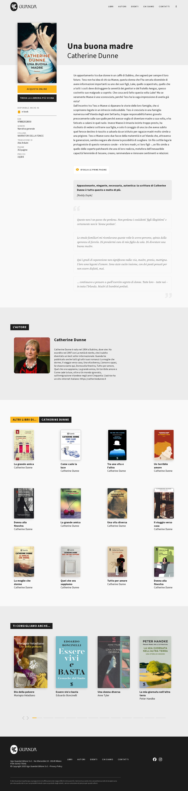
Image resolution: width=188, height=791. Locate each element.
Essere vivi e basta (67, 692)
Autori (122, 6)
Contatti (164, 6)
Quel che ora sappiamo (68, 582)
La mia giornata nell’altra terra (155, 693)
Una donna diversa (109, 692)
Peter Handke (147, 699)
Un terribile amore (161, 465)
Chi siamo (148, 6)
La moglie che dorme (22, 582)
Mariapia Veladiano (24, 695)
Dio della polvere (24, 692)
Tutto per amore (117, 581)
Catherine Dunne (92, 56)
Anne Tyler (103, 695)
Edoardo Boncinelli (66, 695)
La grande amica (24, 464)
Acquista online (37, 89)
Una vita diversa (117, 522)
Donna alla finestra (20, 524)
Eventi (134, 6)
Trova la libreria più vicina (37, 98)
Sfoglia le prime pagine (93, 169)
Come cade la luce (69, 465)
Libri (110, 6)
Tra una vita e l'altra (115, 465)
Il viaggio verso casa (163, 524)
